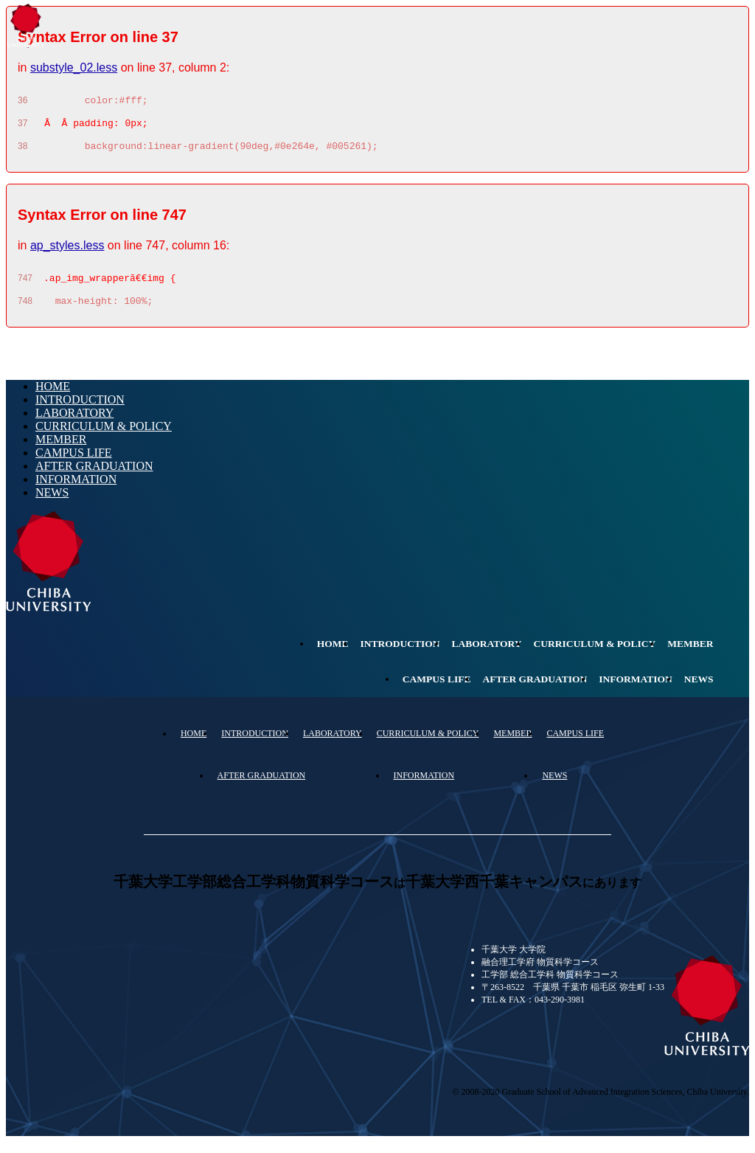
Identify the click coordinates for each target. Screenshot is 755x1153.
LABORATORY (74, 424)
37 (22, 127)
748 (25, 312)
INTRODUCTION (80, 410)
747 (25, 287)
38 (22, 153)
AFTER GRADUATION (94, 477)
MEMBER (60, 450)
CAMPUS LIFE (73, 463)
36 (22, 102)
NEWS (52, 503)
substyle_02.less (73, 67)
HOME (52, 397)
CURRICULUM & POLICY (103, 437)
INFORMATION (75, 490)
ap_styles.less (67, 252)
